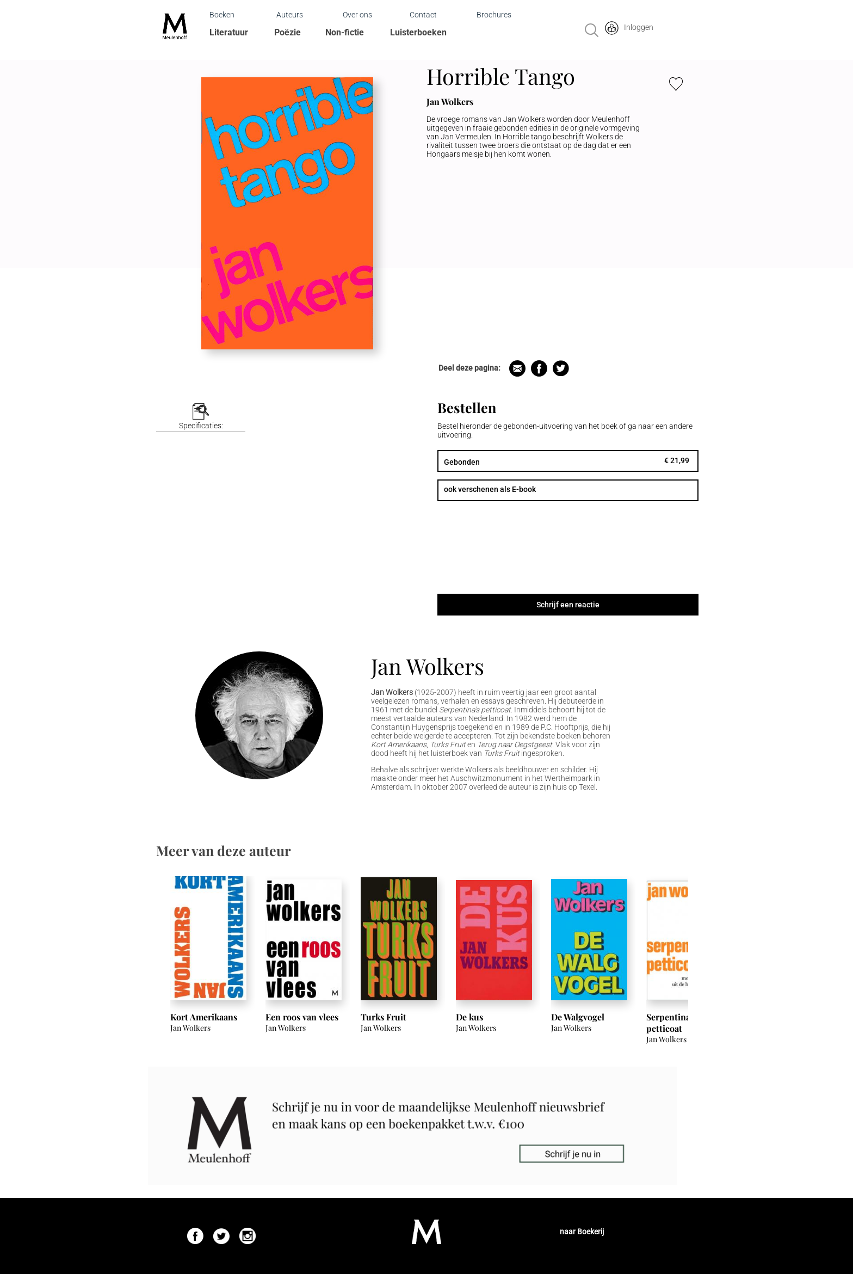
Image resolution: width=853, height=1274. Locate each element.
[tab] (200, 417)
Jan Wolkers (427, 665)
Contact (423, 14)
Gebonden (462, 462)
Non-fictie (344, 32)
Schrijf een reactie (567, 604)
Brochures (494, 14)
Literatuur (228, 32)
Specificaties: (201, 425)
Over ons (357, 14)
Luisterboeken (418, 32)
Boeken (221, 14)
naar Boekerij (582, 1231)
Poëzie (287, 32)
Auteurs (289, 14)
